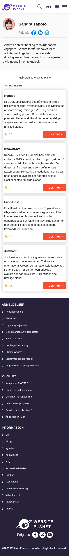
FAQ (8, 461)
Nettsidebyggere (14, 311)
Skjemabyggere (14, 352)
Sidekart (10, 475)
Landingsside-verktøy (17, 345)
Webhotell (11, 318)
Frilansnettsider (14, 338)
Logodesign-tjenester (17, 325)
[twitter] (42, 535)
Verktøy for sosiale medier (19, 358)
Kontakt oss (12, 454)
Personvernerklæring (17, 488)
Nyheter (10, 448)
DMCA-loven (12, 502)
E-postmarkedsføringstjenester (22, 331)
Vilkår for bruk (13, 495)
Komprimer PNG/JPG (17, 383)
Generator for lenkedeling (19, 396)
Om (7, 434)
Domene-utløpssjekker (17, 403)
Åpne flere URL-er (15, 416)
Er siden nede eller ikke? (19, 410)
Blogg (9, 441)
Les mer (54, 134)
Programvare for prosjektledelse (22, 365)
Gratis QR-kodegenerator (19, 390)
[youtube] (50, 535)
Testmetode (12, 481)
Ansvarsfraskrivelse (16, 468)
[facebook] (35, 535)
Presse (9, 508)
